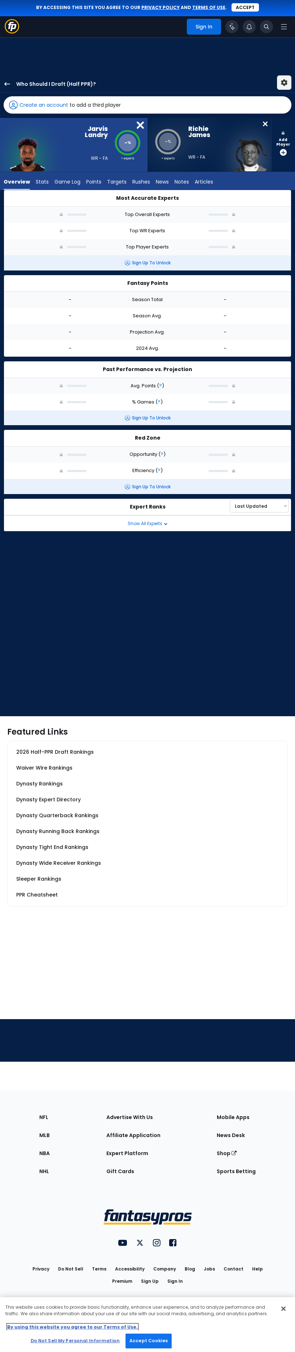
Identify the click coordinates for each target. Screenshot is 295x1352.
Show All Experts (148, 523)
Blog (190, 1269)
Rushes (141, 182)
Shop (227, 1153)
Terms (99, 1269)
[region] (147, 1324)
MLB (44, 1135)
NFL (43, 1117)
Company (164, 1269)
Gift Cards (120, 1171)
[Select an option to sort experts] (259, 505)
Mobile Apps (233, 1117)
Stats (42, 182)
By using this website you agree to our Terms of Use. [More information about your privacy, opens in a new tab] (72, 1327)
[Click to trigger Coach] (231, 26)
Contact (233, 1269)
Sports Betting (236, 1171)
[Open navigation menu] (283, 26)
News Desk (231, 1135)
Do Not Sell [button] (70, 1269)
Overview (17, 182)
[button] (147, 105)
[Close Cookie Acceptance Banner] (283, 1309)
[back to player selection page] (5, 83)
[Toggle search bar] (266, 26)
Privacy (40, 1269)
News (162, 182)
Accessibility (130, 1269)
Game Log (67, 182)
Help (257, 1269)
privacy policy (160, 7)
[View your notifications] (249, 26)
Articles (204, 182)
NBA (44, 1153)
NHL (44, 1171)
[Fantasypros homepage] (12, 31)
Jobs (209, 1269)
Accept (245, 7)
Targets (117, 182)
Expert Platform (127, 1153)
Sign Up (150, 1281)
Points (93, 182)
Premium (122, 1281)
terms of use (208, 7)
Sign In (175, 1281)
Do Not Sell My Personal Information (75, 1341)
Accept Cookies (148, 1341)
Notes (182, 182)
